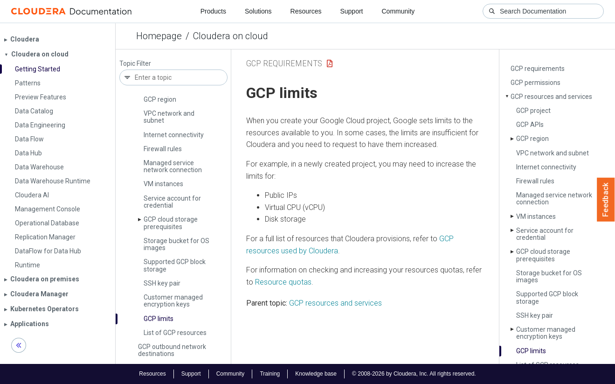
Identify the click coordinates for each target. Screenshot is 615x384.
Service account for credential (172, 202)
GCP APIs (530, 124)
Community (398, 11)
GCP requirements (538, 68)
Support (351, 11)
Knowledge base (316, 373)
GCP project (533, 110)
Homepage (159, 36)
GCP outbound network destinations (172, 350)
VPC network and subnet (169, 117)
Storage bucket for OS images (176, 244)
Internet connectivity (174, 135)
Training (270, 373)
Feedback (605, 199)
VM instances (163, 184)
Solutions (258, 11)
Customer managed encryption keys (173, 300)
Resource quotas (283, 282)
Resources (306, 11)
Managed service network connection (173, 166)
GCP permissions (535, 82)
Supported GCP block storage (175, 265)
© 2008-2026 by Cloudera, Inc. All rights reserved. (414, 373)
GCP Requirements (284, 63)
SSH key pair (162, 283)
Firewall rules (163, 149)
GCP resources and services (551, 96)
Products (213, 11)
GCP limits (158, 318)
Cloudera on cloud (230, 36)
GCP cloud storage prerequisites (171, 223)
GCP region (160, 99)
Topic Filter (135, 63)
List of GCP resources (175, 332)
